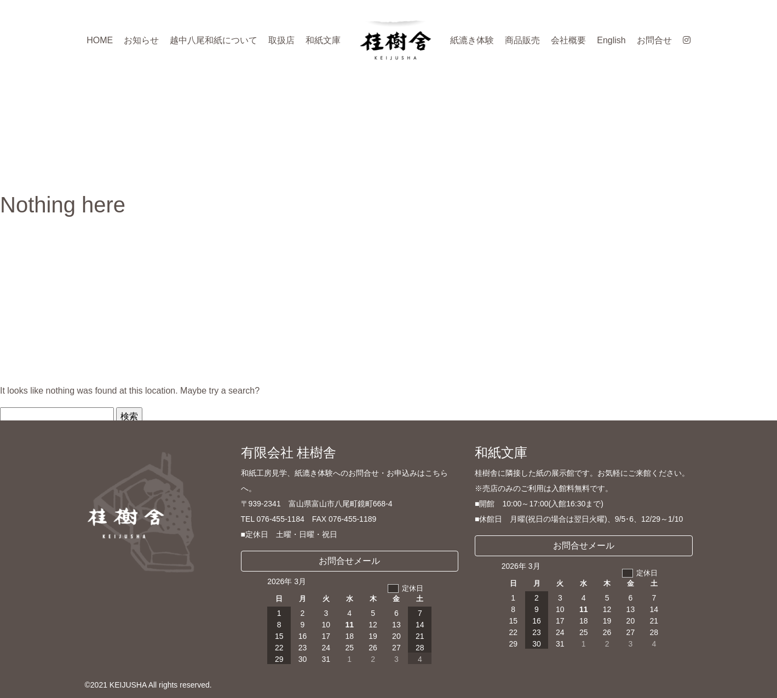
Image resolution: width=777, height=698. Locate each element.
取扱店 (281, 40)
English (611, 40)
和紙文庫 (323, 40)
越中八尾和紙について (213, 40)
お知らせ (141, 40)
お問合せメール (349, 561)
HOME (100, 40)
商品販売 (522, 40)
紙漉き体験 (472, 40)
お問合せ (654, 40)
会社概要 (568, 40)
